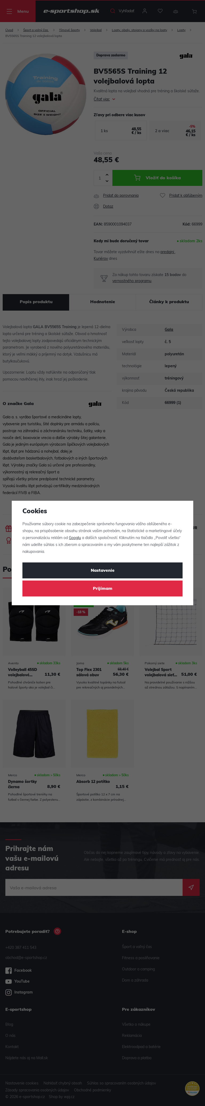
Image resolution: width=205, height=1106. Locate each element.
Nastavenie (103, 571)
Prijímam (102, 589)
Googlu (75, 538)
